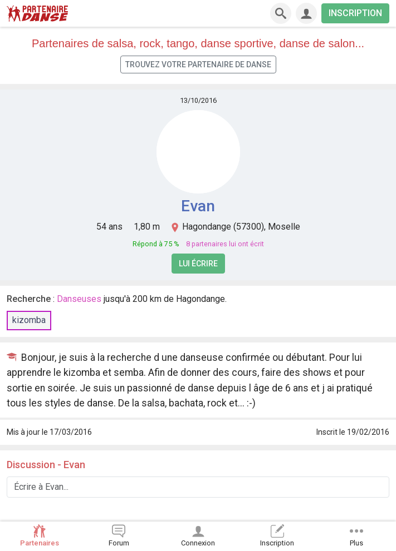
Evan (198, 206)
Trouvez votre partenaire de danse (198, 64)
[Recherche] (280, 13)
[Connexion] (306, 13)
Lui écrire (198, 263)
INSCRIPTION (355, 13)
